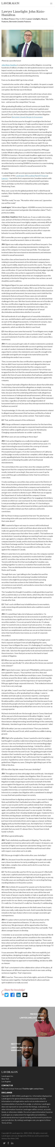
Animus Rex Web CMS (10, 1138)
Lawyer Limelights (33, 19)
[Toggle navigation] (51, 3)
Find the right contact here (33, 1089)
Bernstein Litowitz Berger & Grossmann (27, 117)
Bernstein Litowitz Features (20, 21)
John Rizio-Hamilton (9, 65)
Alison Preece (9, 19)
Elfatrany (31, 1136)
